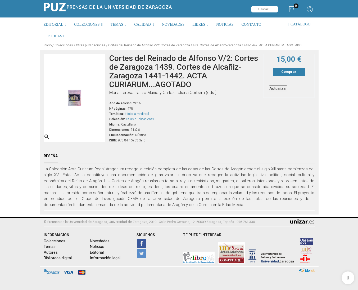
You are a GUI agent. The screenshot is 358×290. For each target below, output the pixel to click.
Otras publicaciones (140, 119)
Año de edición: (120, 103)
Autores (51, 252)
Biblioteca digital (58, 258)
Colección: (117, 119)
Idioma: (114, 124)
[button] (57, 24)
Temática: (116, 113)
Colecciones (54, 241)
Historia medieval (137, 113)
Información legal (105, 258)
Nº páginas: (117, 108)
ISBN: (113, 140)
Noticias (97, 246)
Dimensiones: (119, 129)
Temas (50, 246)
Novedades (100, 241)
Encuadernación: (121, 135)
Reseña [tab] (51, 156)
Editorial (97, 252)
